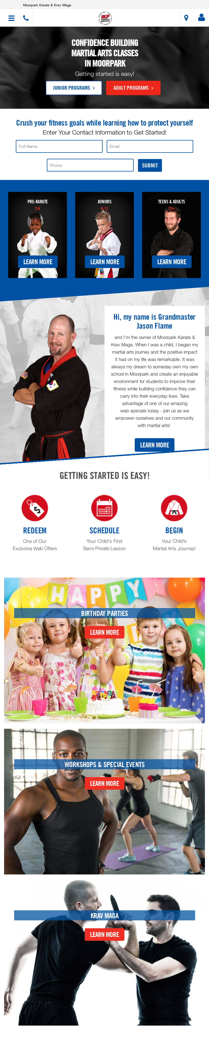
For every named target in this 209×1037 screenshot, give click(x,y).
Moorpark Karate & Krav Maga (47, 5)
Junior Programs (74, 87)
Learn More (37, 261)
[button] (105, 18)
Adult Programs (133, 87)
